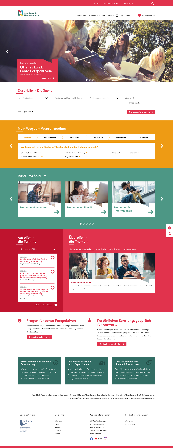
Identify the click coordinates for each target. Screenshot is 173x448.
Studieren (144, 137)
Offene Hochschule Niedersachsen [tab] (81, 249)
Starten (27, 137)
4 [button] (90, 223)
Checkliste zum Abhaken (31, 152)
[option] (86, 51)
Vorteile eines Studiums (31, 156)
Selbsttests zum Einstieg (75, 152)
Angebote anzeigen (139, 112)
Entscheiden (75, 137)
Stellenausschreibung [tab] (129, 249)
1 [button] (87, 80)
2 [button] (90, 80)
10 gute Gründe (71, 156)
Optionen (24, 111)
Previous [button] (7, 51)
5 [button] (93, 223)
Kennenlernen (50, 137)
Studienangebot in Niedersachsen (123, 152)
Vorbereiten (121, 137)
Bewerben (98, 137)
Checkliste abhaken (38, 336)
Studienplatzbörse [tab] (114, 249)
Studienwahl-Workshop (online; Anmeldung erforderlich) (34, 260)
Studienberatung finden (110, 343)
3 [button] (93, 80)
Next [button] (166, 51)
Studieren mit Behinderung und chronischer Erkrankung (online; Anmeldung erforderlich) (34, 291)
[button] (34, 98)
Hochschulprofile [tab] (100, 249)
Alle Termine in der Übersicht (44, 304)
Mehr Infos (48, 78)
